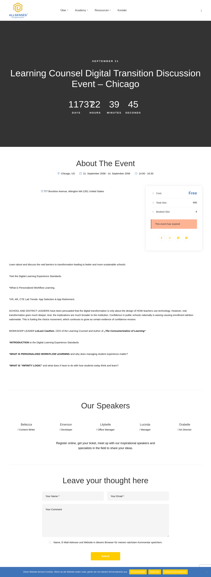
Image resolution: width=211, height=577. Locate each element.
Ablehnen (154, 572)
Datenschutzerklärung (175, 572)
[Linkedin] (178, 238)
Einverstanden (138, 572)
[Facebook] (161, 238)
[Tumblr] (186, 238)
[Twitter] (169, 238)
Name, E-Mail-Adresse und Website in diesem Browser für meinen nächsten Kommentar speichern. (108, 542)
